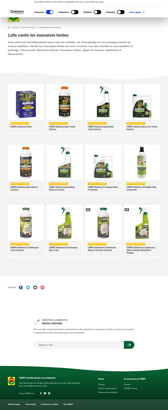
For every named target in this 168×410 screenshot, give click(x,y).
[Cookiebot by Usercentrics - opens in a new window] (17, 29)
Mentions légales (14, 404)
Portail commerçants (107, 388)
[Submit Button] (129, 345)
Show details (135, 29)
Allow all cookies (148, 5)
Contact (101, 384)
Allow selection (148, 10)
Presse (127, 384)
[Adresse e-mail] (79, 345)
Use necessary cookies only (149, 15)
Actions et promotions (107, 392)
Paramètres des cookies (49, 404)
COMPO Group (130, 388)
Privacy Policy (31, 404)
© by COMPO (68, 404)
